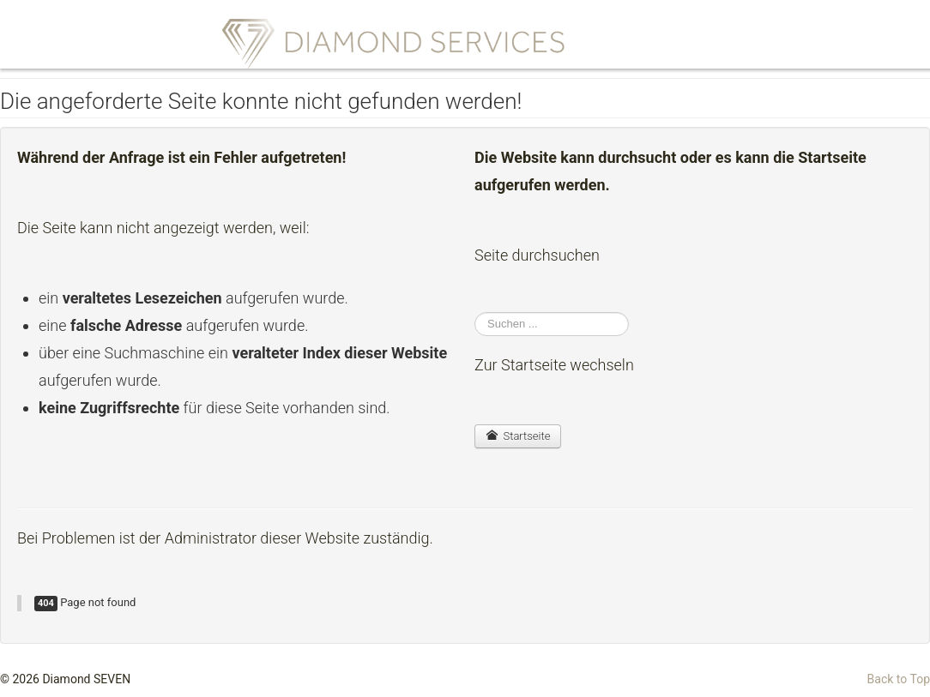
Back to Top (898, 679)
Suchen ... (474, 312)
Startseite (518, 436)
